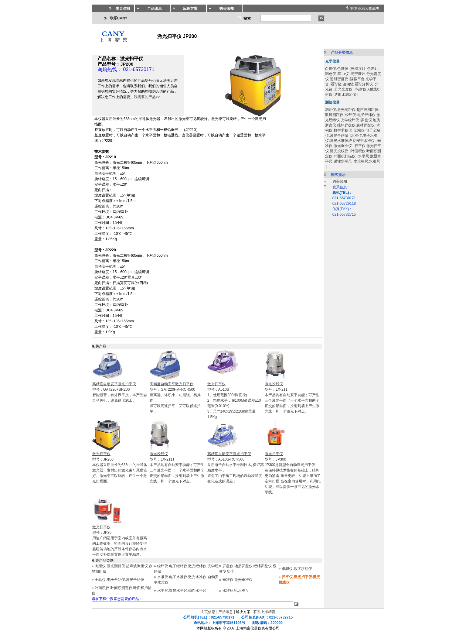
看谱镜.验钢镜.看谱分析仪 (352, 84)
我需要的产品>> (147, 97)
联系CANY (118, 18)
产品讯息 (225, 612)
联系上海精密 (264, 612)
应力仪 (343, 74)
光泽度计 (358, 69)
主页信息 (208, 612)
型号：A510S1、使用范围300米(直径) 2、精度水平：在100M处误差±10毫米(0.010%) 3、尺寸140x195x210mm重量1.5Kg (234, 400)
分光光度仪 (343, 89)
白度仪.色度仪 (337, 69)
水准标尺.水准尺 (236, 590)
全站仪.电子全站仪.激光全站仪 (119, 580)
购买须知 (339, 181)
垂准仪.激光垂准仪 (238, 580)
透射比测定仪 (345, 94)
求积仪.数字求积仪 (297, 569)
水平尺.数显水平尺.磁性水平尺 (182, 590)
